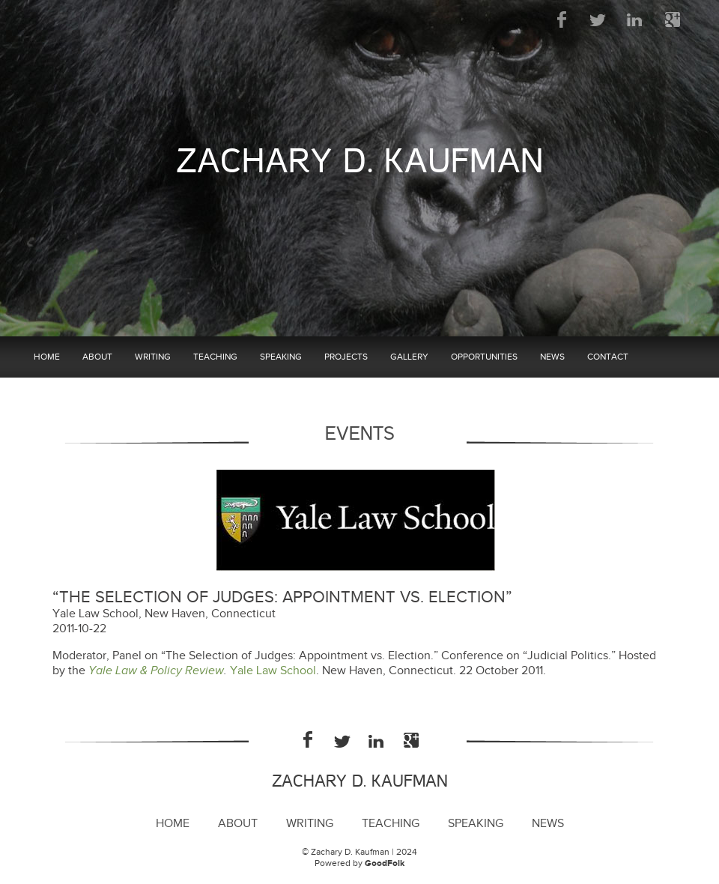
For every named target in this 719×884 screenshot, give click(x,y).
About (97, 356)
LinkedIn (635, 19)
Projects (346, 356)
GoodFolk (384, 863)
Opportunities (484, 356)
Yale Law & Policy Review (156, 671)
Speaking (281, 356)
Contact (607, 356)
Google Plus (672, 19)
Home (47, 356)
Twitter (598, 19)
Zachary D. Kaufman (360, 161)
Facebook (562, 19)
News (552, 356)
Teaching (215, 356)
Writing (153, 356)
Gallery (409, 356)
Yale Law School (273, 671)
